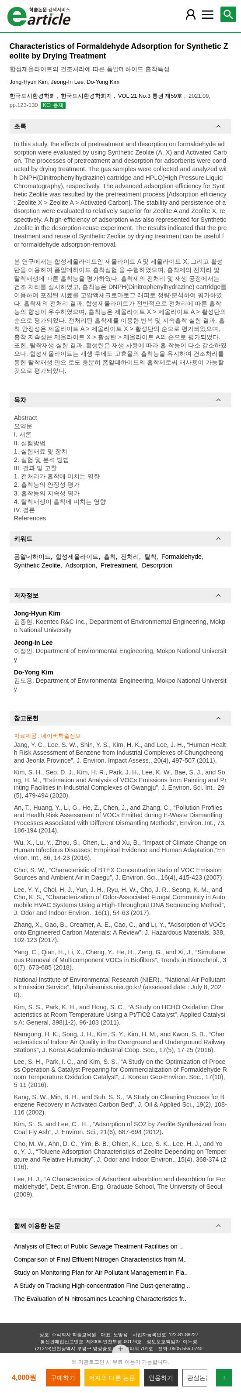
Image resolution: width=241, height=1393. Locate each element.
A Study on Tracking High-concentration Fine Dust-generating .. (102, 1285)
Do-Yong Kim (103, 82)
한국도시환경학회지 (87, 96)
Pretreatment (119, 565)
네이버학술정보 (61, 736)
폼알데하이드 (32, 556)
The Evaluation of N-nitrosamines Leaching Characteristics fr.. (100, 1298)
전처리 (130, 556)
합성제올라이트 (77, 556)
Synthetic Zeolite (37, 565)
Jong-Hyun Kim (29, 82)
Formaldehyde (181, 556)
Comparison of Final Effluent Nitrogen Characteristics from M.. (100, 1259)
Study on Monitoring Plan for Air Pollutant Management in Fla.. (101, 1272)
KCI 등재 (53, 105)
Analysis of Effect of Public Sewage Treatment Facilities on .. (98, 1246)
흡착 (110, 556)
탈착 (150, 556)
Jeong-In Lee (67, 82)
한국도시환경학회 (33, 96)
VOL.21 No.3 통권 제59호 (151, 96)
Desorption (157, 565)
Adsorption (81, 565)
